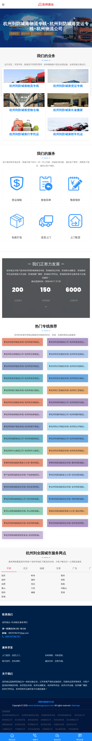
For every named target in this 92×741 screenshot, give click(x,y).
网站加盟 (80, 737)
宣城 (3, 596)
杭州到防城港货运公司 (10, 715)
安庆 (3, 575)
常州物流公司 (33, 724)
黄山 (3, 588)
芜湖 (63, 592)
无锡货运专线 (59, 724)
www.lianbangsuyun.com (41, 705)
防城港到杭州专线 (48, 715)
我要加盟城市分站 (46, 701)
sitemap (75, 705)
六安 (33, 588)
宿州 (3, 592)
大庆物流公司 (20, 729)
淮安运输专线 (59, 720)
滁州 (33, 579)
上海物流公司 (7, 729)
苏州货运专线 (20, 724)
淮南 (63, 584)
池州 (3, 579)
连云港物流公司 (72, 720)
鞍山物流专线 (60, 729)
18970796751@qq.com (18, 633)
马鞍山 (64, 588)
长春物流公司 (47, 729)
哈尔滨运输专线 (34, 729)
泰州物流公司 (7, 720)
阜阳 (63, 579)
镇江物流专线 (20, 720)
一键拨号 (34, 737)
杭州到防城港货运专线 (30, 715)
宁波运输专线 (73, 729)
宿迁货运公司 (80, 715)
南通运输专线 (7, 724)
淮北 (33, 584)
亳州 (63, 575)
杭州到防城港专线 (64, 715)
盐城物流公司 (46, 720)
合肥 (3, 584)
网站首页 (12, 737)
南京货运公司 (72, 724)
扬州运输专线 (33, 720)
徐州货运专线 (46, 724)
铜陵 (33, 592)
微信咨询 (57, 737)
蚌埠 (33, 575)
